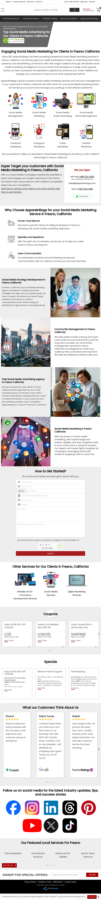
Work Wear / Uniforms (31, 19)
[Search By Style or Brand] (51, 10)
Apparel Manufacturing (89, 19)
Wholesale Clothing (50, 19)
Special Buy (83, 2)
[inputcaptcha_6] (53, 545)
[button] (47, 782)
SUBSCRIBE (92, 889)
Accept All (91, 897)
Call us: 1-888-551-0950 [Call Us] (71, 2)
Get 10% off (8, 865)
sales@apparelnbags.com (82, 183)
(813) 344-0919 (86, 189)
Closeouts (92, 2)
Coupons (50, 614)
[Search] (74, 10)
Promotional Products (11, 19)
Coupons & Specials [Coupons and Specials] (19, 2)
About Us (8, 2)
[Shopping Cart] (98, 9)
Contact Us (38, 2)
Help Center (30, 2)
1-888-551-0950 (19, 39)
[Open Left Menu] (3, 10)
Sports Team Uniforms (69, 19)
